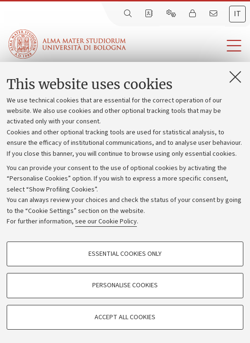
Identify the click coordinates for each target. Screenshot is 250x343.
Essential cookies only (125, 254)
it (237, 14)
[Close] (235, 76)
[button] (188, 46)
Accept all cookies (125, 317)
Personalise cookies (125, 285)
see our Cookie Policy (106, 221)
